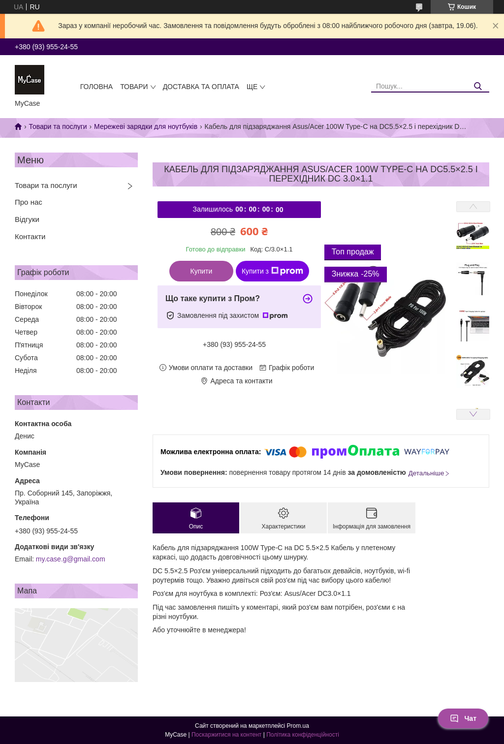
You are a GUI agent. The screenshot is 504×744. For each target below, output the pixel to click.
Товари (134, 87)
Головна (96, 87)
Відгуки (27, 219)
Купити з (272, 271)
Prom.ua (298, 725)
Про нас (28, 202)
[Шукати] (478, 86)
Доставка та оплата (201, 87)
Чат (463, 718)
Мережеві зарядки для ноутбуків (145, 126)
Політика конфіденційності (302, 734)
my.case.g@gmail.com (70, 559)
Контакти (30, 236)
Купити (201, 271)
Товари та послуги (58, 126)
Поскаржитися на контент (226, 734)
